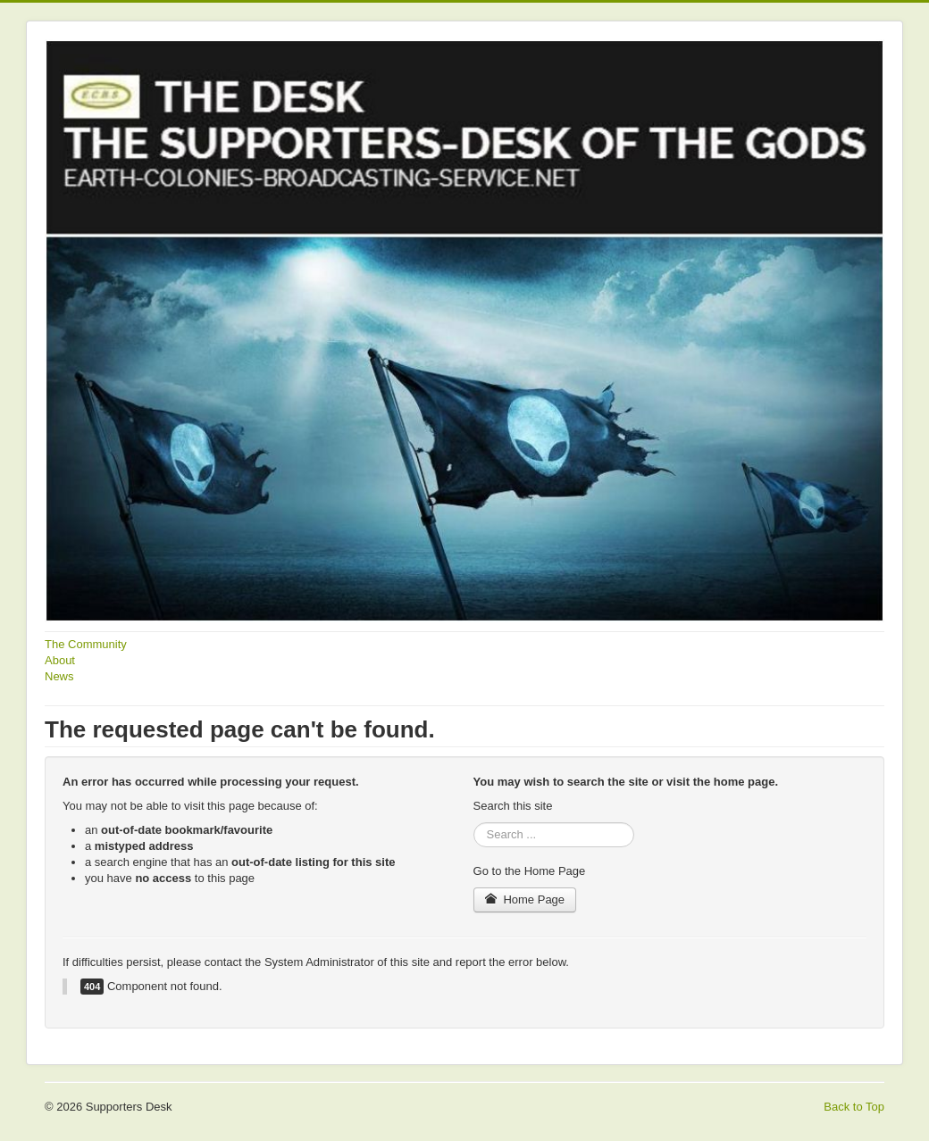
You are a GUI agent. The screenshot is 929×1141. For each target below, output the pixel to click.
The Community (86, 644)
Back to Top (854, 1106)
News (59, 676)
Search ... (473, 822)
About (60, 660)
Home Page (525, 899)
